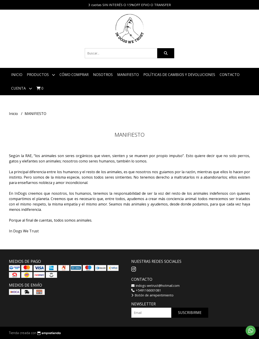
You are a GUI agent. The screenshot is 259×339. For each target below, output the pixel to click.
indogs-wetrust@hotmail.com (155, 285)
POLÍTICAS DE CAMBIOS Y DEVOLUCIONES (179, 74)
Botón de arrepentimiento (152, 295)
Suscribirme (190, 312)
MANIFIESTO (128, 74)
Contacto (230, 74)
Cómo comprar (74, 74)
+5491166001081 (146, 290)
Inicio (16, 74)
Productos (41, 75)
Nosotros (103, 74)
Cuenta (21, 88)
